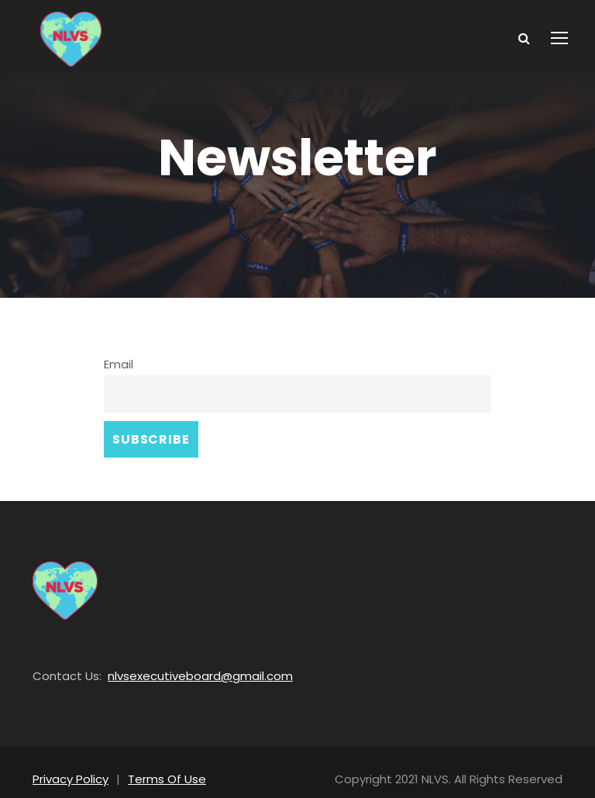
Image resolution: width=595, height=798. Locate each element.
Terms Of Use (158, 764)
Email (118, 363)
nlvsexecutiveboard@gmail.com (182, 661)
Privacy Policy (69, 764)
